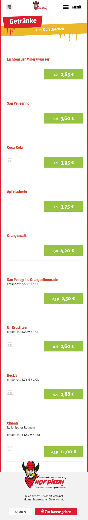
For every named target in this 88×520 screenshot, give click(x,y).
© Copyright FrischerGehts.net (44, 496)
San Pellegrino (18, 103)
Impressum (40, 499)
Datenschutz (57, 499)
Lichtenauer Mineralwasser (28, 59)
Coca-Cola (15, 147)
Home (27, 499)
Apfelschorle (17, 191)
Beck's (12, 375)
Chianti (12, 423)
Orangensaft (17, 235)
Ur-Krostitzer (17, 327)
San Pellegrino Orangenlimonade (32, 279)
